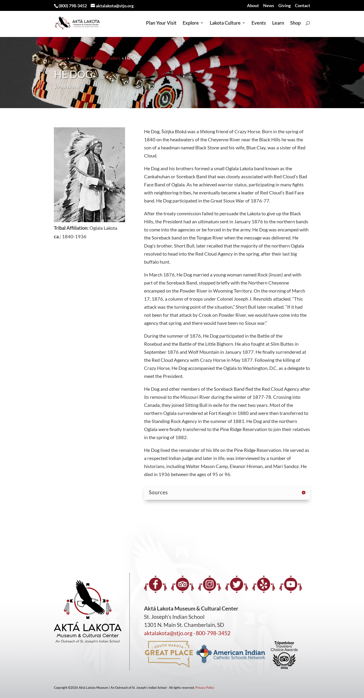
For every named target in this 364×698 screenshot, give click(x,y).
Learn (278, 23)
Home (60, 58)
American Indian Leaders (95, 58)
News (268, 5)
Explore (191, 23)
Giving (284, 5)
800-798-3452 (213, 633)
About (253, 5)
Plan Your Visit (161, 23)
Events (259, 23)
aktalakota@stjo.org (168, 633)
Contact (302, 5)
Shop (295, 23)
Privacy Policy (204, 687)
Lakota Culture (225, 23)
